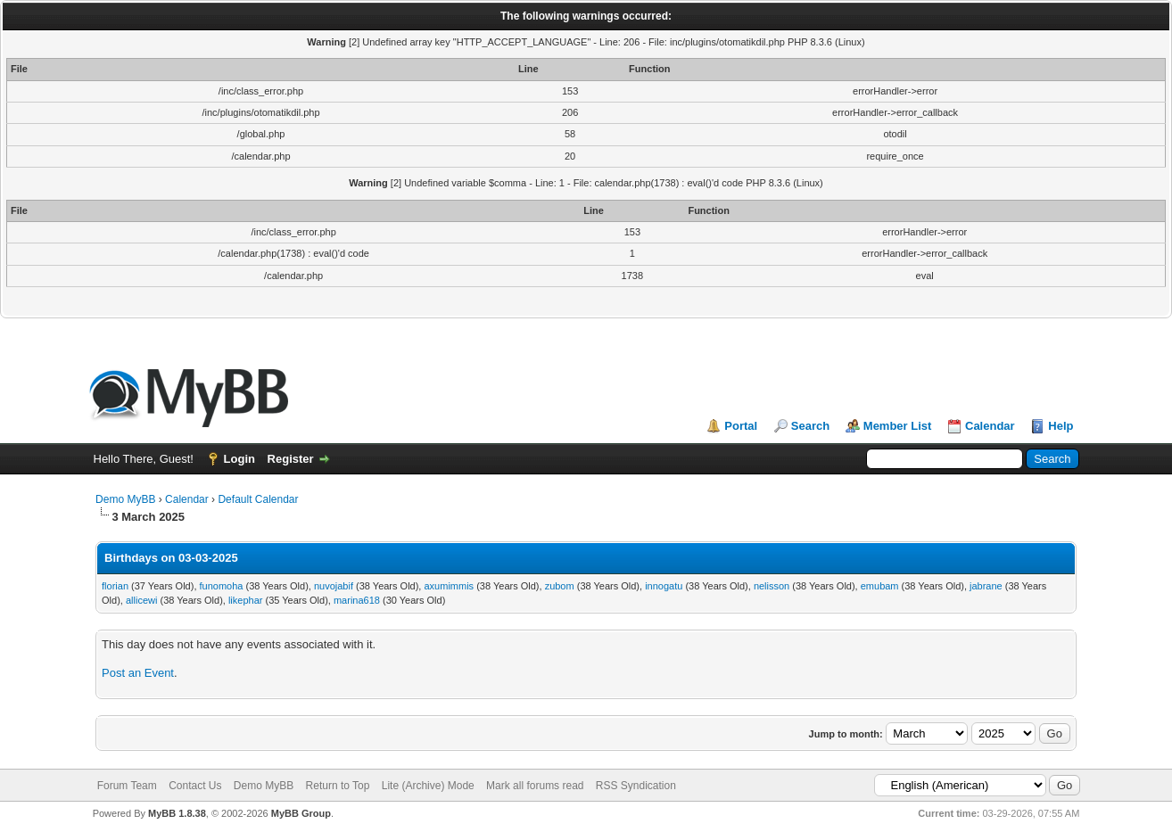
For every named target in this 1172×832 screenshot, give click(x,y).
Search (810, 425)
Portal (740, 425)
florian (115, 586)
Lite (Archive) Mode (428, 785)
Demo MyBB (125, 499)
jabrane (986, 586)
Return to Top (338, 785)
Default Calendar (258, 499)
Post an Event (138, 673)
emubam (880, 586)
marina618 (357, 600)
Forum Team (127, 785)
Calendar (990, 425)
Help (1060, 425)
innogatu (663, 586)
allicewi (141, 600)
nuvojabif (333, 586)
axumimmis (450, 586)
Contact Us (195, 785)
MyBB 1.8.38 (177, 813)
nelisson (771, 586)
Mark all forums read (534, 785)
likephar (245, 600)
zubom (559, 586)
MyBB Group (301, 813)
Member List (897, 425)
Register (291, 458)
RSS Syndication (636, 785)
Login (239, 458)
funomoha (221, 586)
